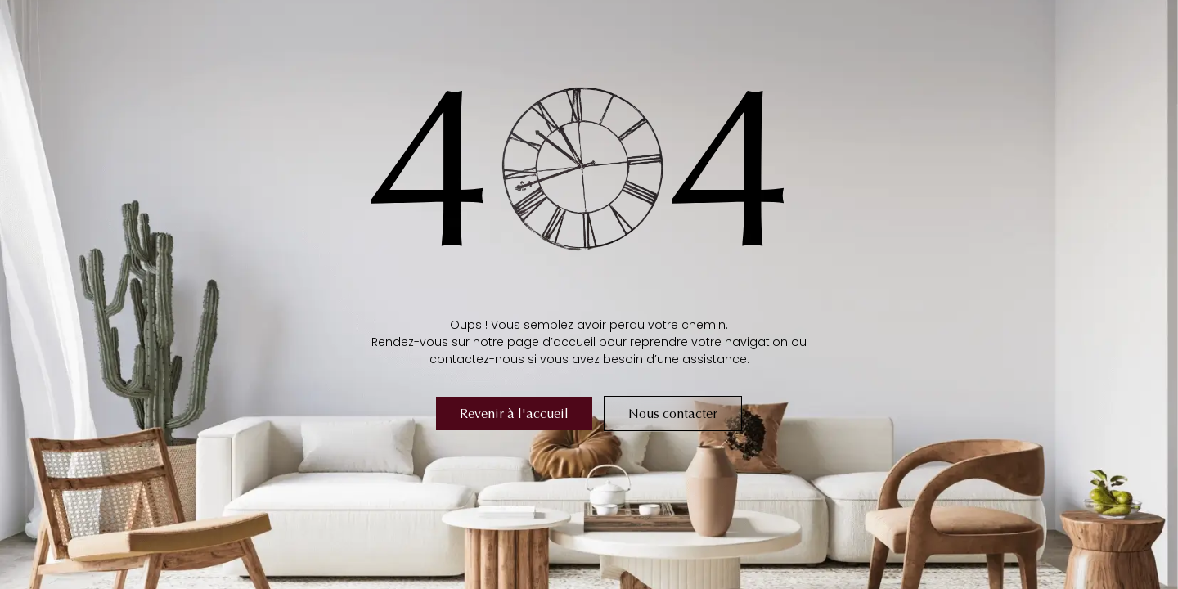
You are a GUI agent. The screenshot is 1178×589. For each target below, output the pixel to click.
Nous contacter (672, 413)
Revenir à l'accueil (514, 413)
